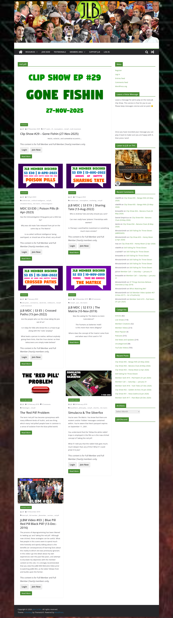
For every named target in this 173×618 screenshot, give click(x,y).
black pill (25, 515)
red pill (66, 129)
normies (50, 515)
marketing (92, 200)
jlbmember (42, 515)
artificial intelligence (38, 200)
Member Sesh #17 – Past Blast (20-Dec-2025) (133, 398)
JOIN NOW (46, 52)
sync (77, 303)
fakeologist (25, 408)
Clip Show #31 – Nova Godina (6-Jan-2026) (132, 394)
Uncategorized (121, 344)
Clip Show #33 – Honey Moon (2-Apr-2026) (138, 243)
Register (118, 70)
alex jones (25, 303)
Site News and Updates (124, 340)
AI (52, 129)
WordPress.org (121, 86)
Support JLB (94, 52)
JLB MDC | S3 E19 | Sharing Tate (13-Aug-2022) (86, 207)
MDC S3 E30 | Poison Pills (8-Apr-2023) (39, 210)
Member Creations (122, 324)
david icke (42, 303)
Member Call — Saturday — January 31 (136, 271)
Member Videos (74, 400)
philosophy (82, 408)
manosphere (58, 129)
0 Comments (45, 404)
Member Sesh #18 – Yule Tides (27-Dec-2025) (133, 386)
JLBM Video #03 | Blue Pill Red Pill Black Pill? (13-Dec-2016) (38, 523)
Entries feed (120, 78)
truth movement (75, 129)
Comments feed (121, 82)
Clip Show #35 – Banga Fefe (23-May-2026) (132, 362)
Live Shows (119, 320)
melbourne (51, 303)
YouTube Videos (26, 400)
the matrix (36, 204)
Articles (118, 316)
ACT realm (46, 129)
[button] (36, 52)
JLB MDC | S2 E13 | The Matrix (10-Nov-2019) (84, 309)
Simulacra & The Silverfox (85, 413)
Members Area (76, 52)
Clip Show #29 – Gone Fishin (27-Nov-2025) (49, 134)
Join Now (36, 149)
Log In (107, 52)
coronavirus (34, 303)
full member (33, 515)
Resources (30, 52)
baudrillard (74, 408)
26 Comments (95, 299)
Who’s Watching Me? (138, 288)
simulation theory (26, 204)
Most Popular (120, 332)
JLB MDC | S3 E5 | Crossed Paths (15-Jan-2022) (38, 312)
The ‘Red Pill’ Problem (34, 413)
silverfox (96, 408)
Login (24, 149)
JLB (23, 129)
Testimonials (60, 52)
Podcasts (24, 125)
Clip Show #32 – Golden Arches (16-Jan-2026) (133, 390)
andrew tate (26, 200)
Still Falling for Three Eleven (135, 247)
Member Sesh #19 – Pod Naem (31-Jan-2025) (133, 378)
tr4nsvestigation (46, 204)
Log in (117, 74)
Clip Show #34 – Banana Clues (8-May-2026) (132, 366)
